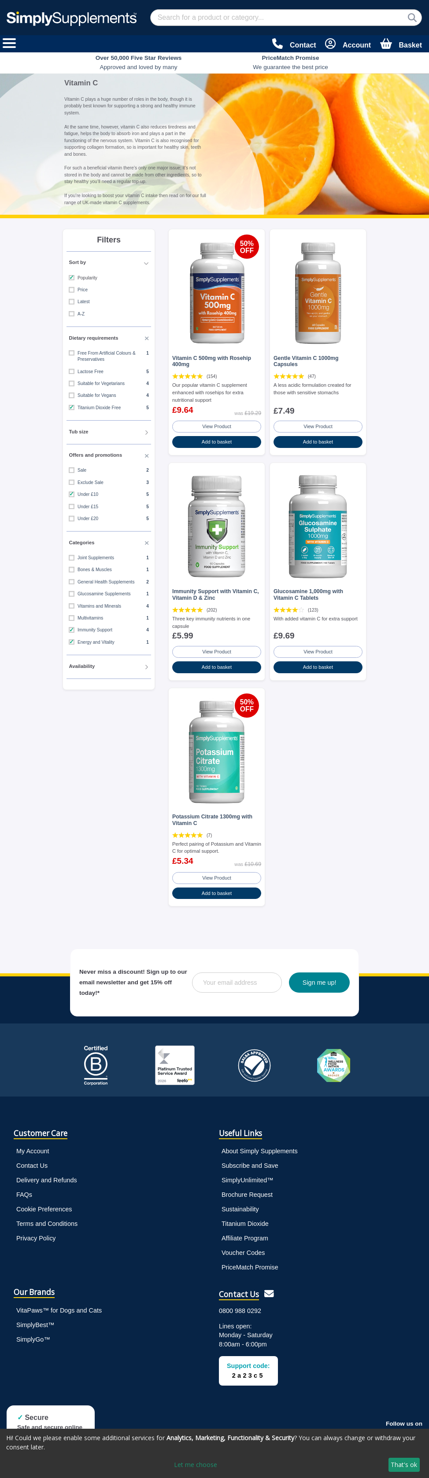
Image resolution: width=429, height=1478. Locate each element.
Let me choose (195, 1464)
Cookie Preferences (44, 1209)
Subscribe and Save (250, 1165)
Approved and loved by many (139, 62)
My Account (32, 1151)
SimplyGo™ (33, 1339)
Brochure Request (247, 1194)
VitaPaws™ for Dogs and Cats (59, 1310)
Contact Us (32, 1165)
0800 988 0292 (240, 1311)
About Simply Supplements (260, 1151)
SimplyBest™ (35, 1324)
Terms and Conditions (47, 1223)
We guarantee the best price (290, 62)
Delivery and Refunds (46, 1180)
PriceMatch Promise (250, 1267)
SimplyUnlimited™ (248, 1180)
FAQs (24, 1194)
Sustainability (240, 1209)
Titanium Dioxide (245, 1223)
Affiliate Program (245, 1238)
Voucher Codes (243, 1252)
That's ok (404, 1464)
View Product (216, 426)
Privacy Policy (36, 1238)
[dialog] (214, 1453)
